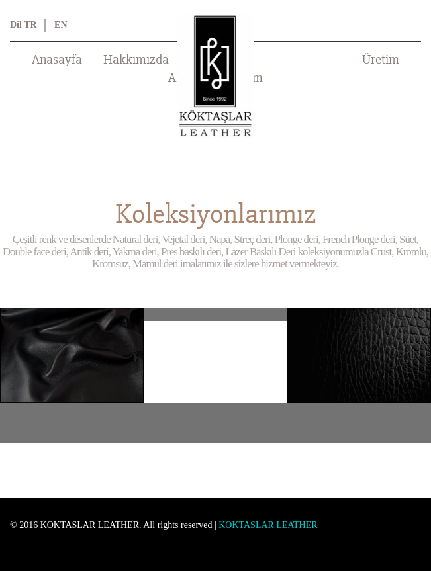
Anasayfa (57, 59)
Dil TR (23, 25)
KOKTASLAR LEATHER (267, 525)
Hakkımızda (136, 59)
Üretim (380, 59)
